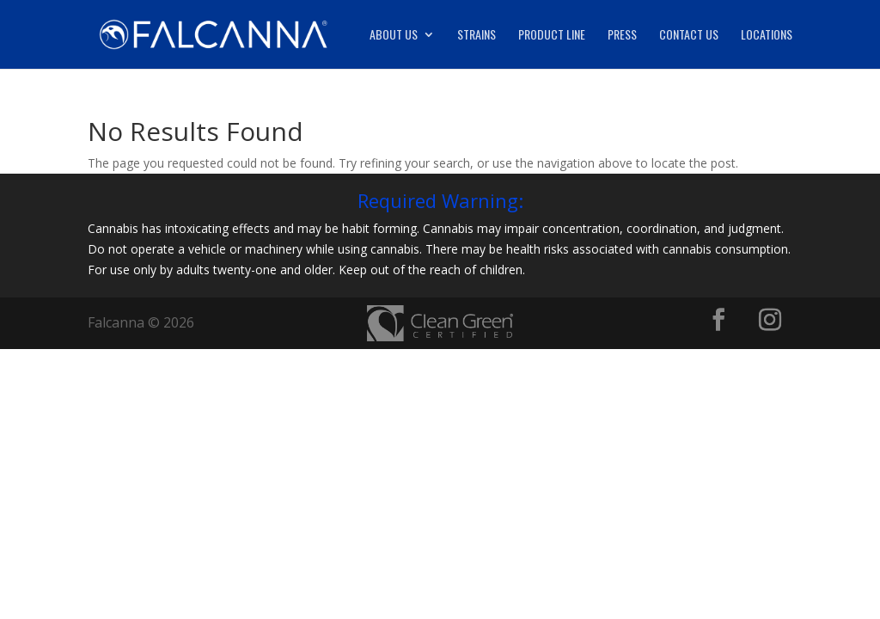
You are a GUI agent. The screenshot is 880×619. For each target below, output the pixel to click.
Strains (476, 35)
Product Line (551, 35)
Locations (766, 35)
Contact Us (688, 35)
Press (622, 35)
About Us (394, 35)
